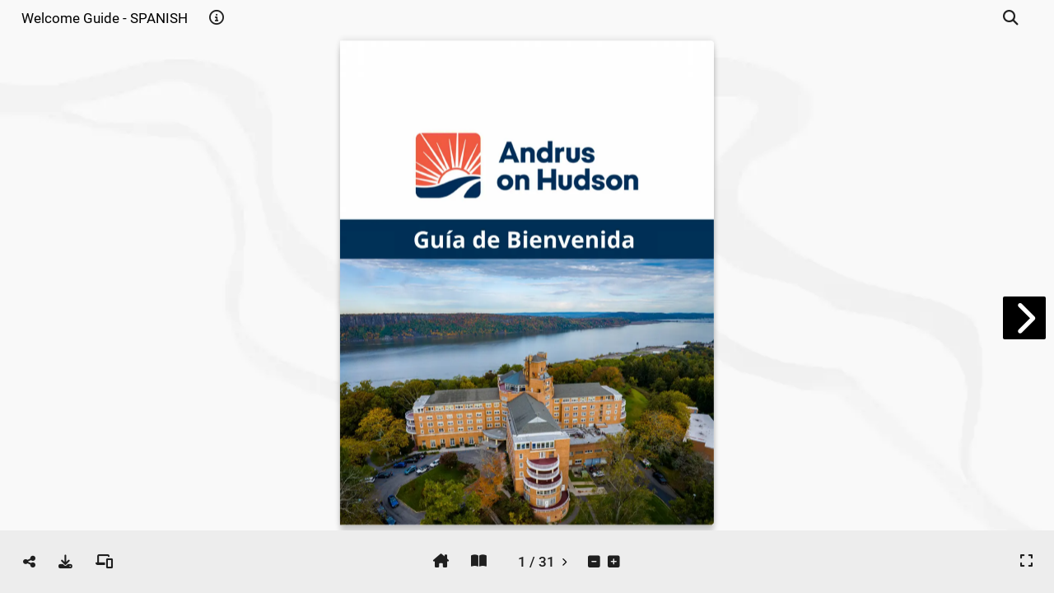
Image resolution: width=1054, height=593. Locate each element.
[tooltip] (217, 18)
